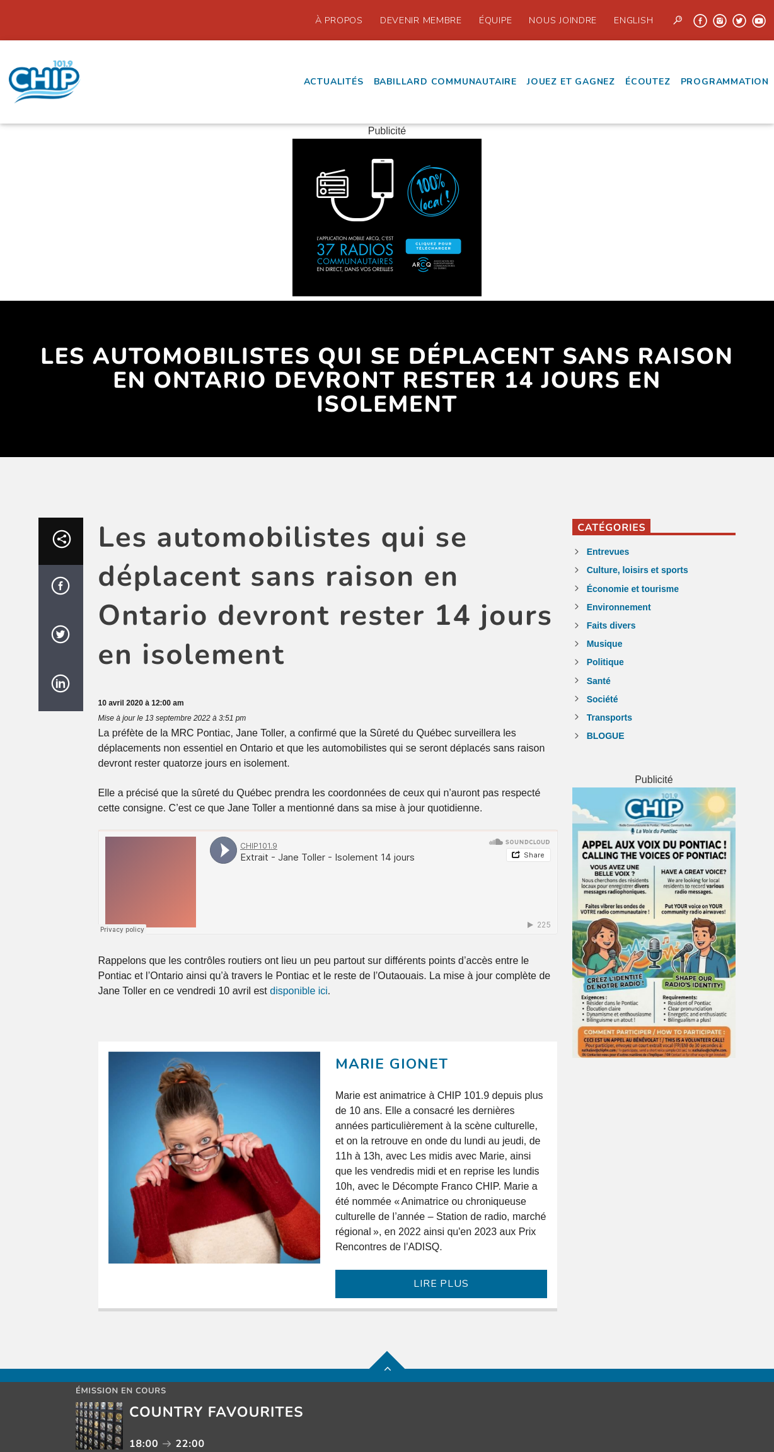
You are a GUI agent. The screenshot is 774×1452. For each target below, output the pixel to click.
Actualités (334, 82)
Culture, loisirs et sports (637, 570)
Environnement (619, 607)
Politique (605, 662)
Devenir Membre (421, 20)
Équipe (495, 20)
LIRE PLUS (440, 1284)
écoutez (648, 82)
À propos (339, 20)
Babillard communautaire (445, 82)
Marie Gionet (392, 1064)
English (633, 20)
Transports (609, 717)
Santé (599, 681)
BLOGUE (606, 736)
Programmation (725, 82)
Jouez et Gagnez (571, 82)
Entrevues (608, 552)
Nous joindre (563, 20)
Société (602, 699)
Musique (605, 644)
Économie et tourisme (633, 589)
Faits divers (611, 625)
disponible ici (299, 990)
